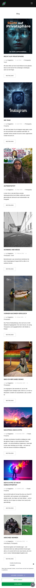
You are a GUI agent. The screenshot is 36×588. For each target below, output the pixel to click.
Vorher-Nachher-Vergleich (15, 313)
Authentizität (9, 186)
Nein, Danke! (18, 580)
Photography (27, 60)
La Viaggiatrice (9, 60)
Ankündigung (7, 543)
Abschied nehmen (11, 537)
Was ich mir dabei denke (14, 379)
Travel (5, 62)
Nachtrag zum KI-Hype (13, 430)
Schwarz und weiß (12, 250)
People (29, 433)
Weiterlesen (10, 75)
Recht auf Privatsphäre (14, 56)
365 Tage (7, 120)
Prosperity (6, 126)
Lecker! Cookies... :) (18, 575)
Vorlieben (18, 584)
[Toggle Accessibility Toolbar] (33, 585)
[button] (33, 564)
